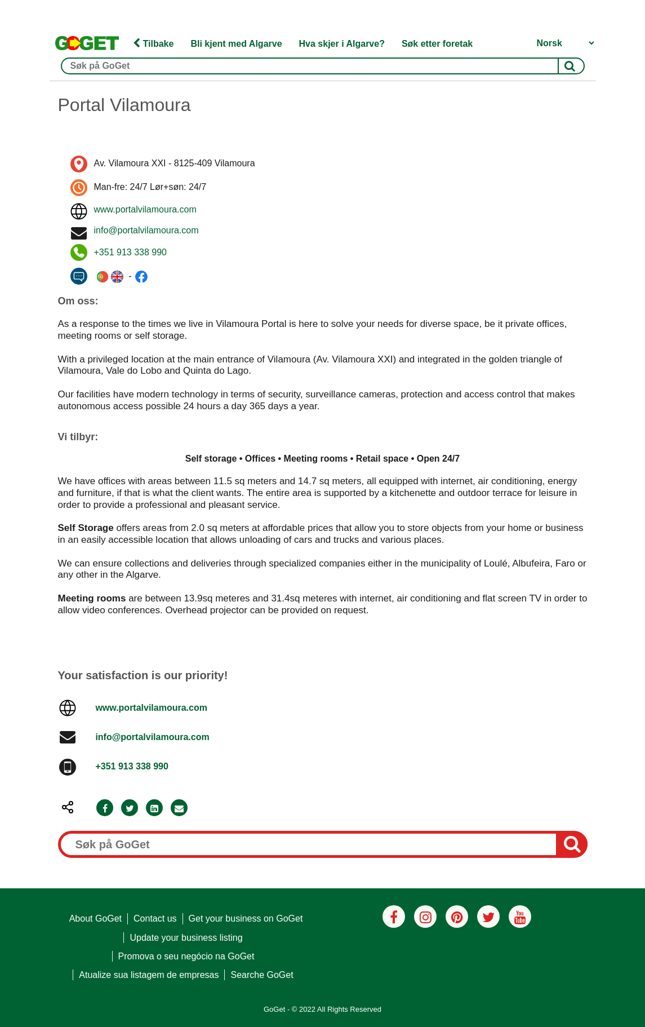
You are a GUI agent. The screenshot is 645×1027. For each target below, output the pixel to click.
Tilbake (153, 43)
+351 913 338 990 (130, 252)
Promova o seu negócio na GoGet (186, 956)
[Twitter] (129, 808)
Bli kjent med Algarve (236, 43)
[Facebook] (104, 808)
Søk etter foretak (437, 43)
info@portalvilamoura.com (146, 230)
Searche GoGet (261, 975)
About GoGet (95, 918)
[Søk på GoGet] (323, 65)
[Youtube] (520, 916)
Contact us (155, 918)
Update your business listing (186, 937)
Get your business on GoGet (246, 918)
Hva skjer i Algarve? (342, 43)
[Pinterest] (456, 916)
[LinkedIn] (154, 808)
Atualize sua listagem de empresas (149, 975)
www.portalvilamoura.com (145, 209)
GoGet (274, 1009)
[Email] (179, 808)
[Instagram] (425, 916)
